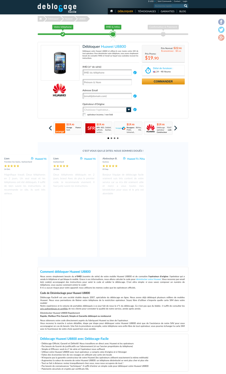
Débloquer (125, 11)
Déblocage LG (89, 346)
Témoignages (147, 11)
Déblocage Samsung (91, 344)
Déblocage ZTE (89, 358)
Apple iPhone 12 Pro (145, 344)
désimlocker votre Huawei (148, 221)
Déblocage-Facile (57, 8)
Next (175, 128)
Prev (50, 128)
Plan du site (169, 349)
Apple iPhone (142, 358)
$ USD (151, 1)
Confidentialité (170, 346)
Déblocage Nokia (90, 351)
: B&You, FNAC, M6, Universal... (134, 129)
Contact (177, 1)
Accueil (111, 11)
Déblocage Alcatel (90, 356)
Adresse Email (90, 90)
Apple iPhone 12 (143, 342)
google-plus (186, 370)
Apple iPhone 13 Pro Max (146, 351)
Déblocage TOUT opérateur (164, 129)
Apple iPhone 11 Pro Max (146, 349)
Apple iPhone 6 (143, 354)
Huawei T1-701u (175, 158)
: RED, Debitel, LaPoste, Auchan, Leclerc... (104, 129)
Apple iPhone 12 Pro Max (146, 356)
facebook (173, 370)
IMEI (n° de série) (92, 66)
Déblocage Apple (90, 342)
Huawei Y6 (80, 158)
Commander (163, 81)
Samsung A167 (142, 346)
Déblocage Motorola (91, 349)
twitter (179, 370)
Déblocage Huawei (91, 354)
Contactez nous (171, 341)
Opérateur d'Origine (94, 103)
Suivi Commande (165, 1)
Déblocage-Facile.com (57, 339)
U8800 (82, 18)
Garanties (167, 11)
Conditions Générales (173, 344)
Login (185, 1)
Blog (182, 11)
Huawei (69, 18)
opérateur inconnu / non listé (100, 114)
